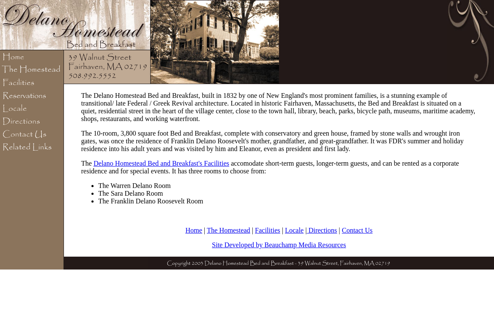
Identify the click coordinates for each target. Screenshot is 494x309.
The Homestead (228, 230)
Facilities (267, 230)
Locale (294, 230)
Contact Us (357, 230)
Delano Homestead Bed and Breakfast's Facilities (161, 163)
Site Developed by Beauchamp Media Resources (279, 244)
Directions (322, 230)
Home (193, 230)
